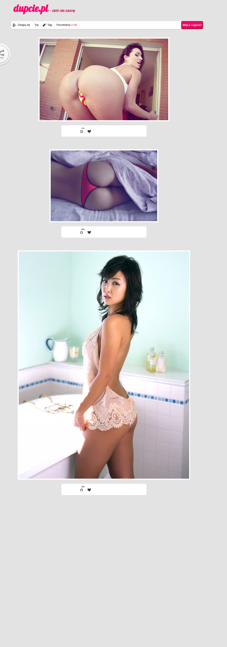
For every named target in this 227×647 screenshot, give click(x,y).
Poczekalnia (66, 24)
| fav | (89, 131)
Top (36, 24)
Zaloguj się (24, 24)
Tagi (49, 24)
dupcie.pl (44, 8)
